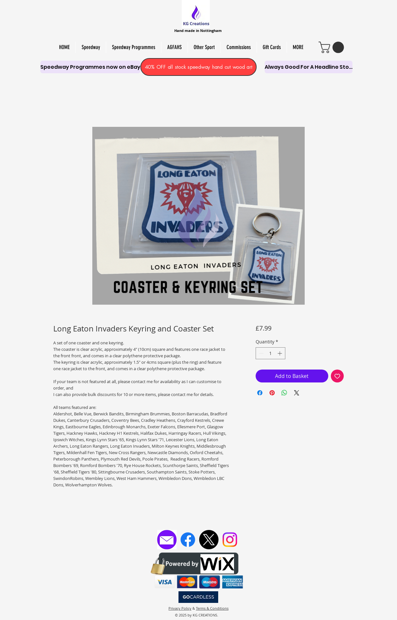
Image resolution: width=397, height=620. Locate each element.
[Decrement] (261, 353)
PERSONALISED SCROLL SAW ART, (256, 9)
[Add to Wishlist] (337, 376)
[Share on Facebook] (260, 393)
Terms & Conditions (212, 608)
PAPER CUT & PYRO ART (331, 9)
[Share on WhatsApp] (284, 393)
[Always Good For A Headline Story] (308, 67)
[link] (333, 47)
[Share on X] (296, 393)
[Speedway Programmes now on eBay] (90, 67)
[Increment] (280, 353)
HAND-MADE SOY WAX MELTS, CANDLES (289, 3)
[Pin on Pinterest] (272, 393)
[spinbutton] (270, 353)
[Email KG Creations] (167, 539)
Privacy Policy (179, 608)
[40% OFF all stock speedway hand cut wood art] (198, 67)
